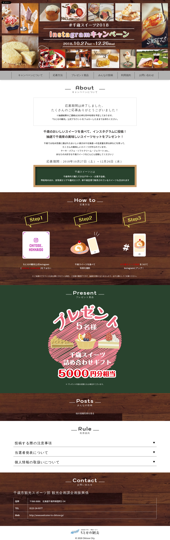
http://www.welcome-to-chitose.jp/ (46, 515)
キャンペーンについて (30, 75)
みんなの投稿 (105, 75)
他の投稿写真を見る (85, 413)
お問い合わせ (146, 75)
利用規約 (126, 75)
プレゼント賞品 (80, 75)
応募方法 (58, 75)
